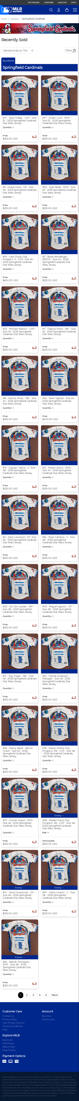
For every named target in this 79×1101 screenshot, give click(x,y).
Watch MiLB (8, 1046)
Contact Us (8, 1016)
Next (55, 995)
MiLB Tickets (9, 1050)
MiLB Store (8, 1043)
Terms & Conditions (12, 1026)
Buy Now (46, 1016)
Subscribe (48, 2)
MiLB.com (62, 2)
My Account (48, 1019)
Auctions (14, 19)
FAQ (4, 1029)
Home (4, 19)
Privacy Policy (9, 1019)
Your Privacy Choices (13, 1022)
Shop (73, 2)
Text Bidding (34, 2)
